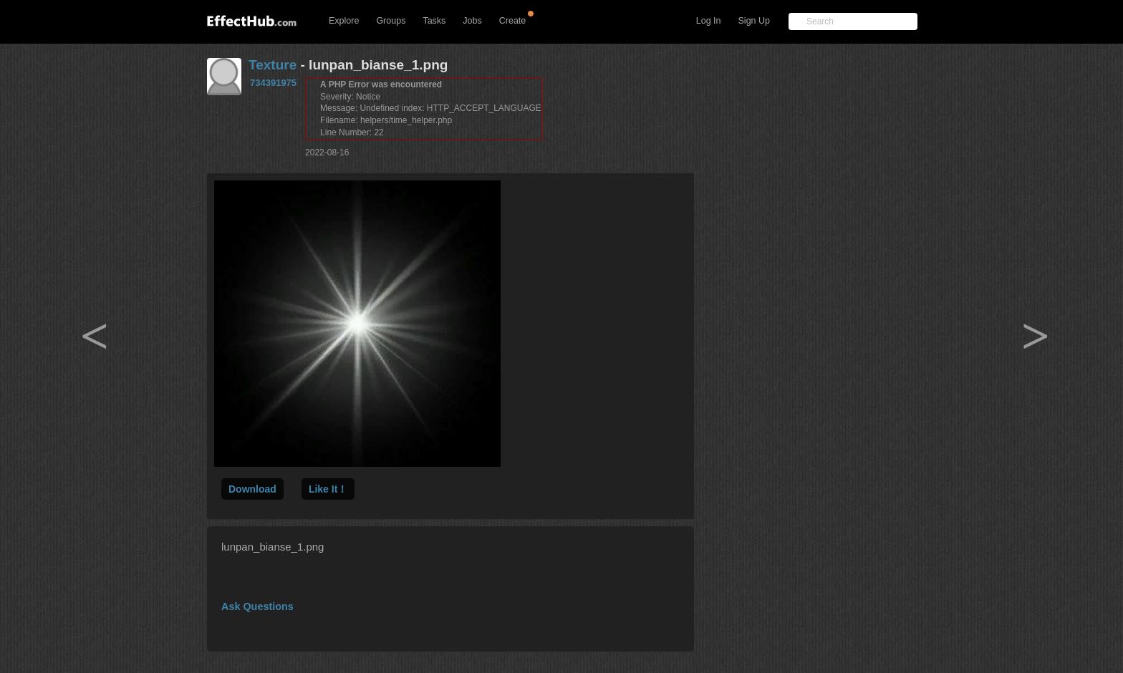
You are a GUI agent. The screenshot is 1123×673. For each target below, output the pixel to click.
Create (512, 21)
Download (252, 489)
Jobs (472, 21)
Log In (708, 21)
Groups (390, 21)
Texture (273, 64)
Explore (344, 21)
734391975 (273, 82)
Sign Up (754, 21)
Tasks (434, 21)
